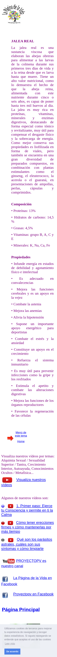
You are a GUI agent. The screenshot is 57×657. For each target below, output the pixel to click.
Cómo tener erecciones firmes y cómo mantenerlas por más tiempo (27, 526)
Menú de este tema (21, 434)
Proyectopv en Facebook (33, 594)
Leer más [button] (10, 643)
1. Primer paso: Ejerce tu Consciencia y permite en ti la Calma (27, 510)
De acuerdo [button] (12, 651)
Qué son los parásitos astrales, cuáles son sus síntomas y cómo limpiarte (26, 544)
